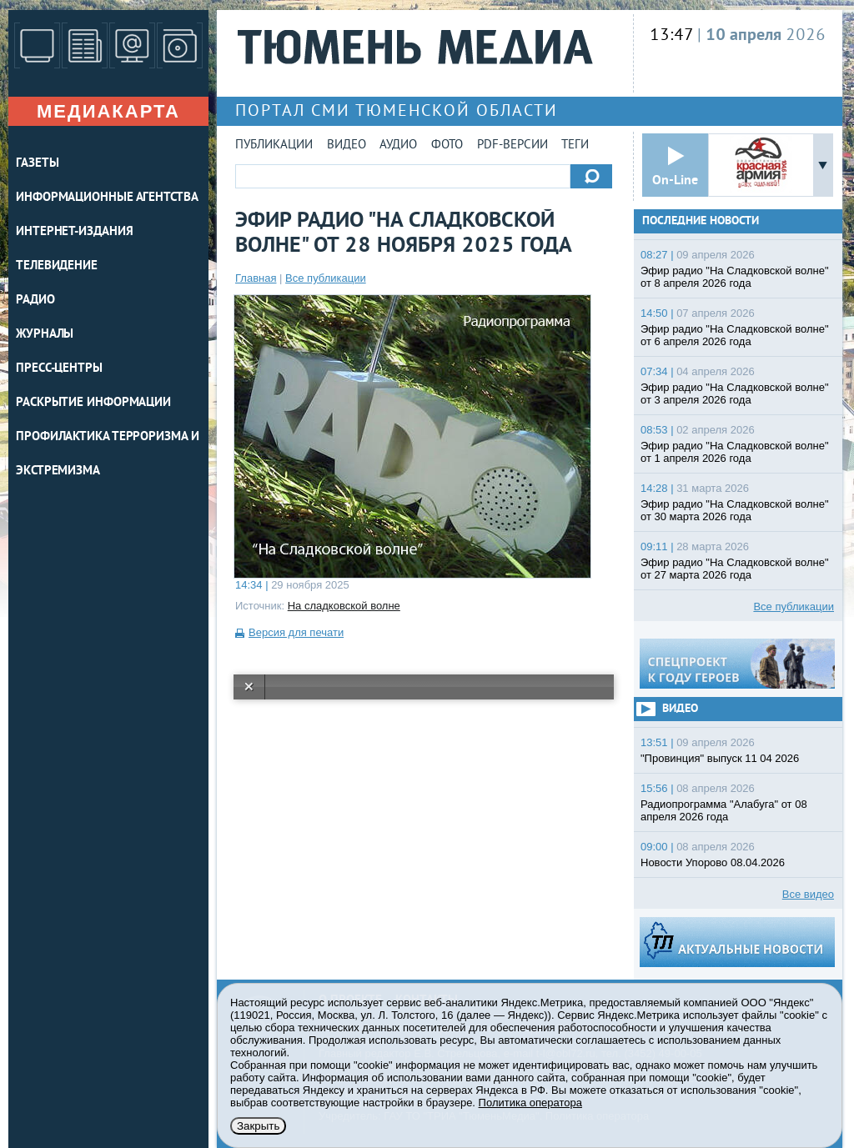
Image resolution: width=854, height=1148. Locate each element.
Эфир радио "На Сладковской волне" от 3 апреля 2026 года (734, 393)
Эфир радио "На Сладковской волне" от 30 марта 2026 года (734, 510)
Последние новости (700, 221)
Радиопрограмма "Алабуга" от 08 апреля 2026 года (723, 810)
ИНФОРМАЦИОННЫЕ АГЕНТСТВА (107, 198)
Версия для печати (296, 632)
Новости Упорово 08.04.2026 (712, 862)
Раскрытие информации (93, 403)
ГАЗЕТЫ (37, 164)
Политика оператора (530, 1102)
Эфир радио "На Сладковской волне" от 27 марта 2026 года (734, 568)
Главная (255, 278)
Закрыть (258, 1126)
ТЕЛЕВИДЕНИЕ (57, 266)
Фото (447, 145)
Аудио (398, 145)
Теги (575, 145)
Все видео (808, 894)
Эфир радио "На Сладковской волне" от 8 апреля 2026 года (734, 276)
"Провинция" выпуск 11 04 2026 (719, 758)
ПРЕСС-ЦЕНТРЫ (59, 369)
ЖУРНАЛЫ (44, 335)
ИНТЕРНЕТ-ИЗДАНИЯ (74, 232)
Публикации (274, 145)
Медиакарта (108, 111)
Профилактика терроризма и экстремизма (107, 454)
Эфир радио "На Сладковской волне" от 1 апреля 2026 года (734, 451)
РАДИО (35, 300)
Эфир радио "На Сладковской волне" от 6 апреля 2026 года (734, 335)
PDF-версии (512, 145)
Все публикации (325, 278)
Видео (346, 145)
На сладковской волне (344, 605)
